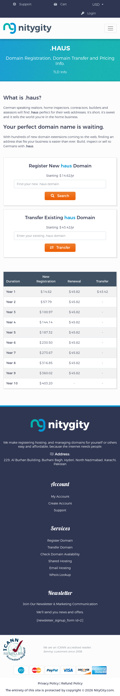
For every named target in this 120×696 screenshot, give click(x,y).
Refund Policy (71, 683)
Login (88, 13)
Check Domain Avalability (60, 554)
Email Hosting (60, 568)
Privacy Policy (48, 683)
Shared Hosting (60, 561)
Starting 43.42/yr (60, 227)
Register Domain (60, 541)
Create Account (60, 503)
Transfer (60, 247)
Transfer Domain (60, 547)
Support (22, 4)
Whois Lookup (60, 575)
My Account (60, 497)
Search (60, 196)
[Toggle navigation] (110, 28)
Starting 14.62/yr (60, 176)
